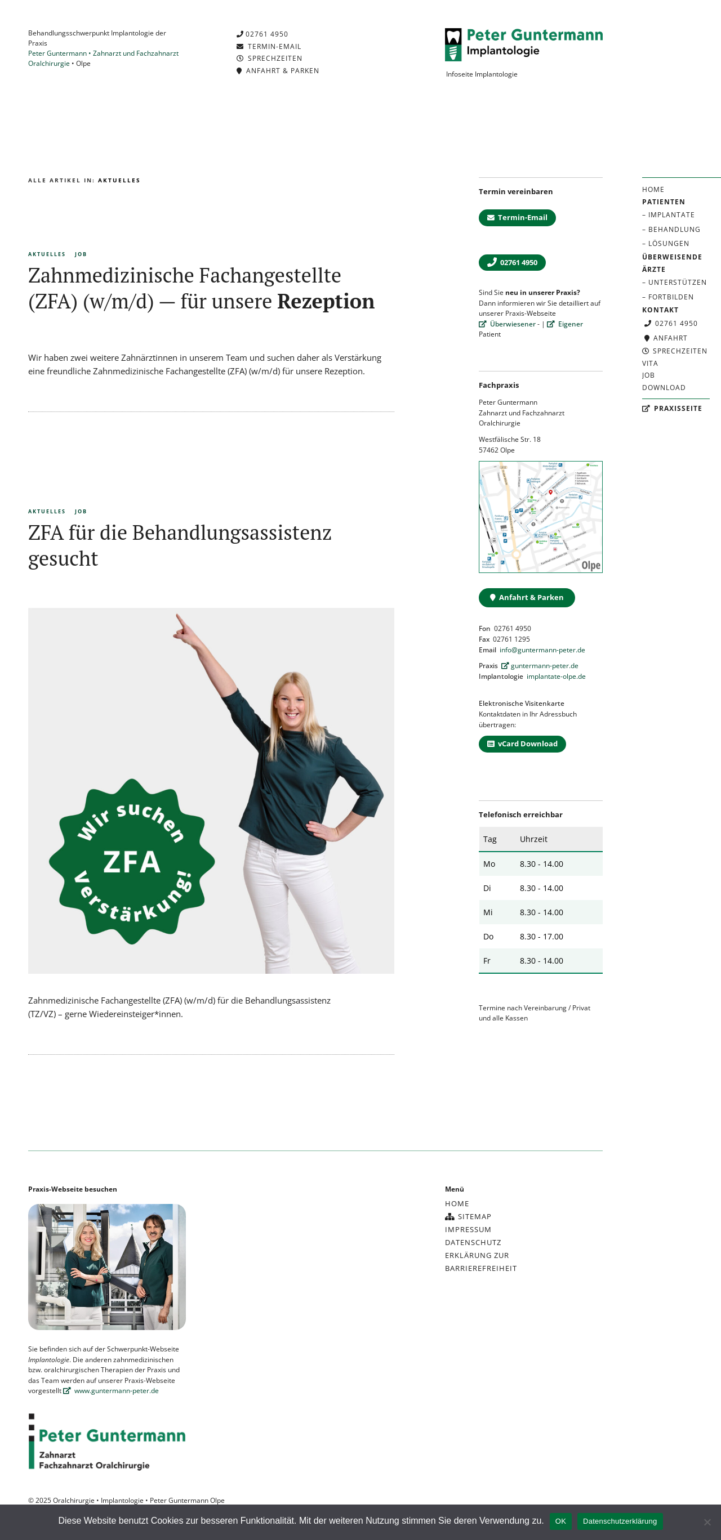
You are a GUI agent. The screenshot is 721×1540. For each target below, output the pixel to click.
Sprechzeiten (674, 351)
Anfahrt (666, 338)
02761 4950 (671, 323)
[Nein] (707, 1522)
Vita (650, 363)
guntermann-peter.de (539, 665)
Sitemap (468, 1216)
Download (664, 387)
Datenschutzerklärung (620, 1521)
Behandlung (674, 229)
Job (648, 375)
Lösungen (668, 243)
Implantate (671, 215)
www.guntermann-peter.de (111, 1390)
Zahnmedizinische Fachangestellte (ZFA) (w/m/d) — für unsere (201, 288)
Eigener (565, 324)
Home (653, 189)
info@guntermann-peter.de (542, 650)
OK (560, 1521)
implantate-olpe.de (556, 676)
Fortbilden (671, 297)
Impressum (468, 1229)
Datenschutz (473, 1242)
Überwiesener (507, 324)
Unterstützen (677, 282)
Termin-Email (269, 46)
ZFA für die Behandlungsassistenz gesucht (180, 545)
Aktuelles (47, 254)
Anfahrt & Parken (278, 70)
